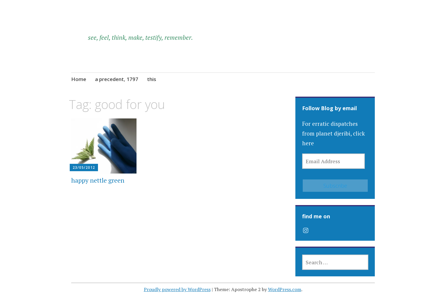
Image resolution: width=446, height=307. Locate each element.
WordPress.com (284, 289)
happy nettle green (97, 180)
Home (78, 79)
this (151, 79)
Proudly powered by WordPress (177, 289)
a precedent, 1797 (116, 79)
